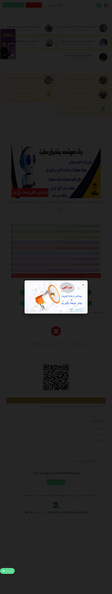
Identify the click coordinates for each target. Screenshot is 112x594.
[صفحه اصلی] (106, 5)
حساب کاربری (40, 512)
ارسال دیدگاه (56, 482)
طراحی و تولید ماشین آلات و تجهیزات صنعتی (82, 242)
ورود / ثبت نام (53, 5)
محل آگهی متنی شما (92, 276)
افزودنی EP (94, 253)
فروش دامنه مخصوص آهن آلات (87, 226)
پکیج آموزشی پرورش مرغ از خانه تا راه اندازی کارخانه (79, 231)
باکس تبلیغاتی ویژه (13, 5)
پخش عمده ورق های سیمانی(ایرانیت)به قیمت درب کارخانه (77, 248)
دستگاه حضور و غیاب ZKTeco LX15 (85, 259)
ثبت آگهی (33, 5)
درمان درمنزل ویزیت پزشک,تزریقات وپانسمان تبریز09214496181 (74, 270)
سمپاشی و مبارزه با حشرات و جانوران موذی (82, 237)
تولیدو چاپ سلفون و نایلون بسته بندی (85, 264)
